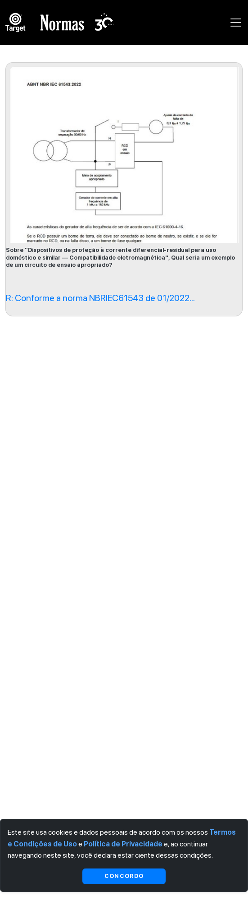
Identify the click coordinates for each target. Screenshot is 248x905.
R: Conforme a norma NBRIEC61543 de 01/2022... (100, 298)
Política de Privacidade (123, 844)
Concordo (124, 876)
